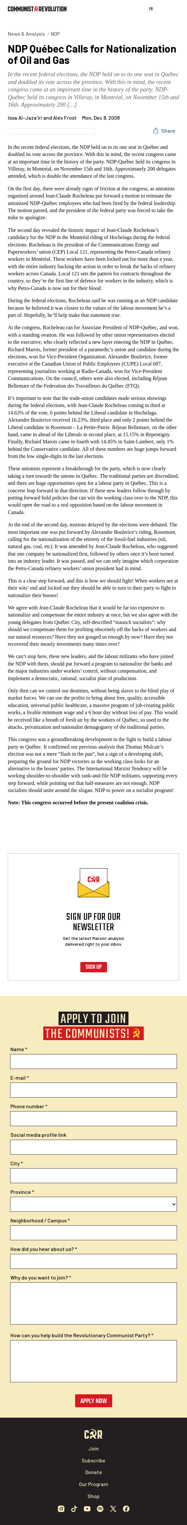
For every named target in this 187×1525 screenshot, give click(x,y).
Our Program (93, 1484)
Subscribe (93, 1460)
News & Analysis (26, 33)
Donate (93, 1472)
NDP (55, 33)
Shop (93, 1496)
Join (93, 1448)
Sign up (94, 967)
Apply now (93, 1401)
